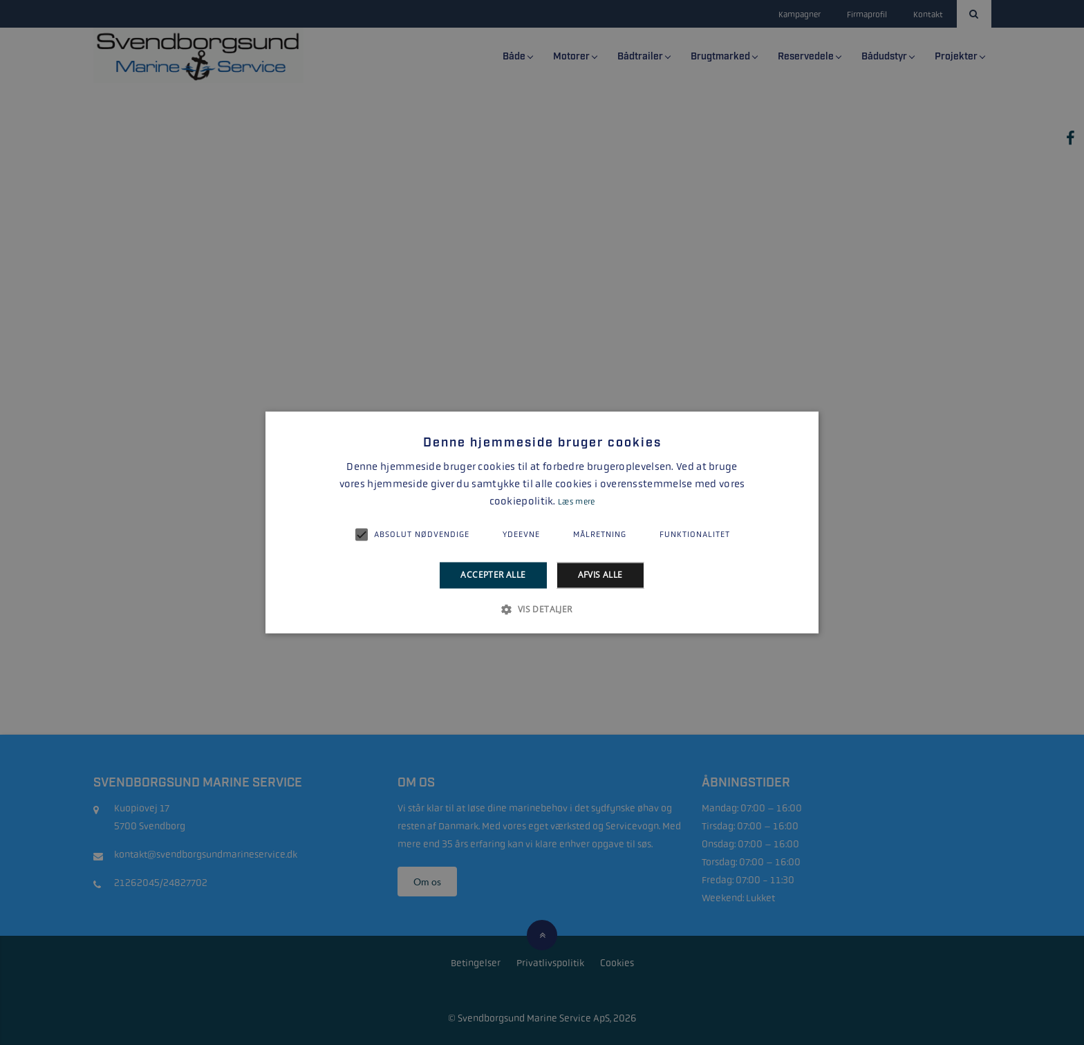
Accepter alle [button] (492, 575)
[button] (542, 609)
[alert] (542, 522)
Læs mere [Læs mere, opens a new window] (576, 501)
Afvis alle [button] (600, 575)
